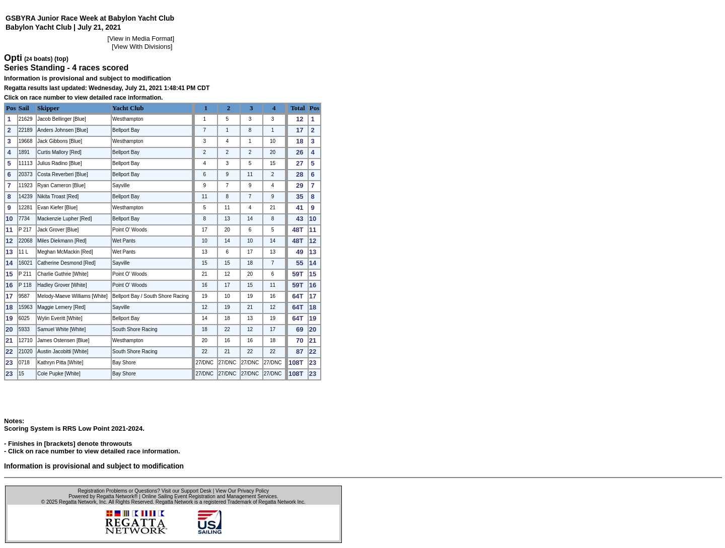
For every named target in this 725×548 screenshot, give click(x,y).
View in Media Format (140, 38)
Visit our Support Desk (186, 491)
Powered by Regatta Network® (102, 496)
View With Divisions (142, 46)
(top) (61, 58)
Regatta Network (77, 502)
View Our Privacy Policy (242, 491)
